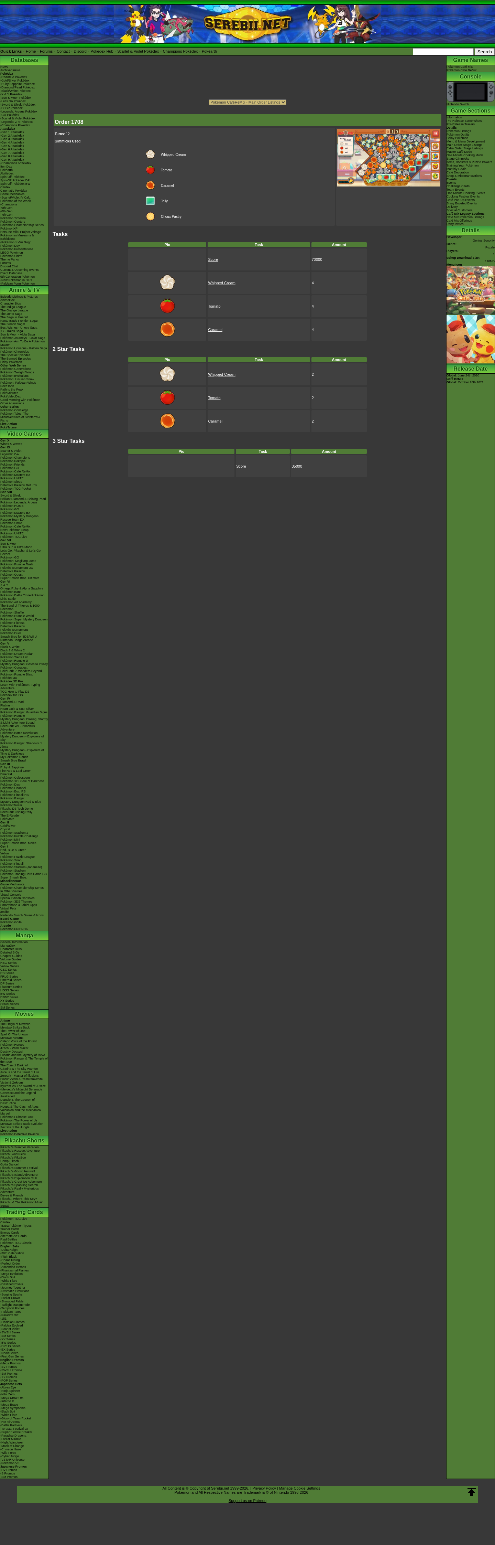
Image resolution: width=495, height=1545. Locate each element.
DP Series (7, 983)
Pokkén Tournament (14, 629)
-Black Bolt (7, 1277)
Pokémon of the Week (15, 201)
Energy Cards (9, 1232)
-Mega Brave (9, 1404)
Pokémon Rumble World (17, 616)
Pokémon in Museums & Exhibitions (17, 237)
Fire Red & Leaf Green (16, 770)
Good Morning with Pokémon (20, 400)
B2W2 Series (9, 997)
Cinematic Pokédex (13, 190)
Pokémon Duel (10, 633)
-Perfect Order (10, 1263)
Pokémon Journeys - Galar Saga (22, 338)
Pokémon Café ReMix (15, 471)
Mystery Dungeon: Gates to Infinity (24, 664)
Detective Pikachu (12, 571)
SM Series (7, 1007)
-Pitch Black (8, 1256)
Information (454, 117)
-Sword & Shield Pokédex (17, 104)
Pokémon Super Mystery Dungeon (24, 619)
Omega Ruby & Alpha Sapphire (21, 588)
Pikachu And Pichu (13, 1154)
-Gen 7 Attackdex (12, 152)
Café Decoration (458, 172)
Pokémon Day (10, 245)
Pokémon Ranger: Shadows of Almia (21, 745)
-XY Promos (8, 1377)
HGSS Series (9, 990)
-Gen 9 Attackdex (12, 159)
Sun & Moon (9, 543)
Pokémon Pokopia (12, 461)
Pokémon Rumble (12, 715)
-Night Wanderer (11, 1442)
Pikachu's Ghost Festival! (17, 1171)
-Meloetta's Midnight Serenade (21, 1089)
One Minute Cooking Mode (465, 155)
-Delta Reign (9, 1249)
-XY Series (7, 1339)
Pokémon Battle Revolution (19, 733)
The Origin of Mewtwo (15, 1024)
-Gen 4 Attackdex (12, 142)
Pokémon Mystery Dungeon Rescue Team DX (19, 517)
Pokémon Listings (459, 131)
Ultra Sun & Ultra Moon (16, 547)
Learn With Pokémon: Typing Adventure (20, 686)
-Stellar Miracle (10, 1439)
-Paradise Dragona (13, 1435)
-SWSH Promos (11, 1370)
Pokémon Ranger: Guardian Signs (23, 712)
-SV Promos (8, 1366)
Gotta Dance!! (10, 1164)
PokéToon (7, 386)
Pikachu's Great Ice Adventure (21, 1181)
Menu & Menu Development (466, 141)
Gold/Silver (7, 826)
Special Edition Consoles (17, 898)
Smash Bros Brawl (13, 760)
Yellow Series (9, 966)
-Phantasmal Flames (14, 1270)
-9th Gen (6, 208)
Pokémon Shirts (11, 256)
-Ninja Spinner (10, 1391)
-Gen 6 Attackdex (12, 149)
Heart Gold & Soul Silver (17, 709)
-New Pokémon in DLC (16, 280)
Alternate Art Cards (13, 1236)
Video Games (24, 434)
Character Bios (10, 303)
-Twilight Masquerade (15, 1305)
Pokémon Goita (11, 922)
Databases (24, 60)
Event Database (11, 273)
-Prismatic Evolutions (14, 1291)
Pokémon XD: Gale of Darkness (22, 781)
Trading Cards (24, 1212)
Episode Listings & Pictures (19, 296)
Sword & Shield (11, 495)
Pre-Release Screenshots (464, 120)
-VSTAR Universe (12, 1459)
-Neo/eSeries (9, 1353)
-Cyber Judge (9, 1456)
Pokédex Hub (102, 51)
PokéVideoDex (10, 396)
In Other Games (11, 891)
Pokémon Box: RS (13, 791)
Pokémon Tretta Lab (14, 657)
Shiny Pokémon (11, 362)
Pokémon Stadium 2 (14, 832)
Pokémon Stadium (13, 870)
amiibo (5, 912)
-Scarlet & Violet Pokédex (17, 118)
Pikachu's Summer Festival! (19, 1168)
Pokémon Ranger (12, 798)
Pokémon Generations (15, 369)
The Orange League (14, 310)
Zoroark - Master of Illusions (19, 1075)
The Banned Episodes (15, 358)
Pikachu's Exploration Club (18, 1178)
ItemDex (6, 166)
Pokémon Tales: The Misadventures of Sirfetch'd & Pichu (20, 417)
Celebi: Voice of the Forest (18, 1041)
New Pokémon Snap (14, 530)
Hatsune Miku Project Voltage (20, 232)
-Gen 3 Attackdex (12, 139)
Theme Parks (9, 259)
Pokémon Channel (13, 788)
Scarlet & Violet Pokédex (138, 51)
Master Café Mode (459, 151)
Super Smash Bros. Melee (18, 843)
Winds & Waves (11, 444)
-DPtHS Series (10, 1346)
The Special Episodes (15, 355)
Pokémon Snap (11, 860)
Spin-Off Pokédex (12, 177)
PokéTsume (8, 427)
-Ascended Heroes (13, 1267)
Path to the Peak (11, 389)
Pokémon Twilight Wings (17, 372)
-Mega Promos (10, 1363)
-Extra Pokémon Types (16, 1225)
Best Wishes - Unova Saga (18, 327)
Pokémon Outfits (458, 134)
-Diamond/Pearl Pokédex (17, 87)
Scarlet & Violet (10, 450)
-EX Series (7, 1349)
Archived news (10, 70)
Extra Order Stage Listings (465, 148)
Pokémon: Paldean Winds (18, 382)
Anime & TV (24, 290)
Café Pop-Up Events (461, 200)
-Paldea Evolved (11, 1325)
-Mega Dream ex (11, 1397)
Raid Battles (8, 1239)
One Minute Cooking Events (466, 193)
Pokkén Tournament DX (16, 567)
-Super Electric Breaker (16, 1432)
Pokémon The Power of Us (18, 1120)
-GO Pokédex (9, 115)
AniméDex (7, 300)
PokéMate (7, 819)
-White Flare (8, 1280)
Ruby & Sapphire (12, 767)
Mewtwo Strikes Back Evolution (21, 1124)
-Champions (8, 204)
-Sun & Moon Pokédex (15, 97)
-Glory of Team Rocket (15, 1418)
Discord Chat (9, 266)
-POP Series (9, 1380)
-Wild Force (8, 1453)
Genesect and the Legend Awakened (18, 1094)
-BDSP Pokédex (11, 108)
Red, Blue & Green (13, 850)
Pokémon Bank (10, 592)
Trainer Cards (9, 1229)
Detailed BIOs (10, 952)
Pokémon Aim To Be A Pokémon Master (22, 343)
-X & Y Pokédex (11, 94)
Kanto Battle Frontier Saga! (19, 320)
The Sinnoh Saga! (12, 324)
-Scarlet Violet (10, 1329)
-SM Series (8, 1336)
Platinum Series (11, 987)
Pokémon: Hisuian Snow (17, 379)
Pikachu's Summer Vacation (19, 1147)
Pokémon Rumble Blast (16, 674)
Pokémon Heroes (12, 1044)
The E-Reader (10, 815)
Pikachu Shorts (24, 1140)
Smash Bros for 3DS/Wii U (18, 636)
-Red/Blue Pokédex (13, 77)
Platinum (6, 705)
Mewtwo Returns (11, 1038)
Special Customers (460, 210)
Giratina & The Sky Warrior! (19, 1068)
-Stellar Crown (10, 1298)
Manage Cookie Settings (299, 1488)
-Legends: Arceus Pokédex (18, 111)
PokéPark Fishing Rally (16, 812)
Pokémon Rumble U (14, 660)
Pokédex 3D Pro (11, 681)
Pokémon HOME (12, 506)
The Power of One (12, 1031)
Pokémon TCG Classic (16, 1243)
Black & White (10, 647)
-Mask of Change (12, 1446)
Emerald (6, 774)
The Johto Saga (11, 314)
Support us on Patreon (247, 1501)
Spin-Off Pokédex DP (15, 180)
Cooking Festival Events (463, 196)
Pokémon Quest (11, 574)
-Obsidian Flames (12, 1322)
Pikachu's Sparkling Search (19, 1185)
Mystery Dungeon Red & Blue (20, 801)
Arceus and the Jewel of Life (19, 1072)
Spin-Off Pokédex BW (15, 183)
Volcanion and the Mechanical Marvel (21, 1111)
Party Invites (455, 224)
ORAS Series (9, 1004)
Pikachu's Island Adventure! (19, 1174)
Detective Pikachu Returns (18, 485)
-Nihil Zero (7, 1394)
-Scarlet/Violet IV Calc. (15, 197)
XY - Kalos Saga (11, 331)
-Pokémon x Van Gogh (15, 242)
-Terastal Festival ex (14, 1428)
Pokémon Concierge (14, 410)
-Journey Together (12, 1287)
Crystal (5, 829)
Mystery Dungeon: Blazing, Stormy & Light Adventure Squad (24, 720)
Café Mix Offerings (459, 220)
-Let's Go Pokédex (13, 101)
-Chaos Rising (10, 1260)
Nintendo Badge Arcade (16, 640)
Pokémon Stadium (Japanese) (21, 867)
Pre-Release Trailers (461, 124)
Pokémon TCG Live (13, 537)
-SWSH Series (10, 1332)
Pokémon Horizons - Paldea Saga (23, 348)
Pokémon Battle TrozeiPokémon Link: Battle (22, 597)
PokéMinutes (9, 393)
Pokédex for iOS (11, 695)
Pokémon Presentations (16, 249)
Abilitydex (7, 173)
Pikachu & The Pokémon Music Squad (21, 1204)
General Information (14, 942)
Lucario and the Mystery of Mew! (22, 1055)
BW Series (7, 993)
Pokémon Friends (12, 464)
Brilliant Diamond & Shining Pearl (23, 499)
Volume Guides (10, 959)
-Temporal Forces (12, 1308)
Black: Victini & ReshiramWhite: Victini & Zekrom (22, 1080)
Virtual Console (10, 894)
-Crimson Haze (10, 1449)
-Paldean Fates (10, 1311)
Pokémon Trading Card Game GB (23, 874)
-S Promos (7, 1473)
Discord (80, 51)
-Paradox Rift (9, 1315)
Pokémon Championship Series (22, 225)
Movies (24, 1014)
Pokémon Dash (11, 784)
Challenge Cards (458, 186)
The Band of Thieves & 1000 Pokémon (20, 607)
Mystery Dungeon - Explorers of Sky (22, 738)
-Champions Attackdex (15, 163)
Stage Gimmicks (458, 158)
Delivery (452, 207)
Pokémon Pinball (12, 863)
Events (451, 182)
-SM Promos (9, 1373)
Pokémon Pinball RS (14, 795)
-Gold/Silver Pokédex (15, 80)
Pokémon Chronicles (14, 351)
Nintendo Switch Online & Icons (22, 915)
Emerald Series (11, 980)
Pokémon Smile (11, 523)
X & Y (4, 585)
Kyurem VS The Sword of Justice (23, 1086)
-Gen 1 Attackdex (12, 132)
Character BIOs (11, 949)
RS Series (7, 973)
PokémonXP (9, 228)
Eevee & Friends (11, 1195)
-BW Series (8, 1342)
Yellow (4, 853)
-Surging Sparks (11, 1294)
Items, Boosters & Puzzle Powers (469, 162)
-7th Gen (6, 214)
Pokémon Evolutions (14, 375)
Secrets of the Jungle (15, 1127)
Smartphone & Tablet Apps (18, 905)
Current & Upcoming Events (19, 269)
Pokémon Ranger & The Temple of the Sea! (24, 1060)
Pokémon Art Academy (16, 602)
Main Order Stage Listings (464, 145)
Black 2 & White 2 (12, 650)
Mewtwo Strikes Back (15, 1027)
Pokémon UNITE (12, 478)
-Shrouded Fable (11, 1301)
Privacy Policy (264, 1488)
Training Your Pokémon (462, 165)
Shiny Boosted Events (462, 203)
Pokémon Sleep (11, 481)
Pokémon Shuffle (12, 612)
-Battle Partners (11, 1425)
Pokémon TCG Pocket (15, 488)
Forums (46, 51)
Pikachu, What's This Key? (18, 1199)
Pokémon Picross (12, 623)
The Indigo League (13, 307)
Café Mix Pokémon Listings (465, 217)
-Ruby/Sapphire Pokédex (17, 84)
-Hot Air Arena (10, 1422)
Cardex (5, 187)
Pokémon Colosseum (15, 777)
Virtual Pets (8, 908)
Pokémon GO (9, 468)
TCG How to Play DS (15, 691)
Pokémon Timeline (13, 218)
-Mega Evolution (11, 1274)
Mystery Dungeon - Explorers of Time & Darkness (22, 751)
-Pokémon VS (10, 1463)
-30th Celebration (12, 1253)
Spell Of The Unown (14, 1034)
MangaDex (7, 945)
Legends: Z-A (9, 454)
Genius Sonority (484, 240)
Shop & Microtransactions (464, 176)
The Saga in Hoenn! (14, 317)
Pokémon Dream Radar (16, 654)
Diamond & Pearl (12, 702)
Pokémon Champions (15, 457)
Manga (24, 935)
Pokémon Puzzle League (17, 857)
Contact (63, 51)
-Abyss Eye (8, 1387)
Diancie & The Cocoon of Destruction (17, 1101)
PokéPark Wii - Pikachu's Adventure (17, 727)
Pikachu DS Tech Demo (16, 808)
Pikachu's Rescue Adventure (20, 1150)
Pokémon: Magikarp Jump (18, 561)
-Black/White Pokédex (15, 91)
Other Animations (12, 403)
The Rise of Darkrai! (14, 1065)
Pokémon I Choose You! (17, 1117)
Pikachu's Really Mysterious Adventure (19, 1190)
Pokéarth (209, 51)
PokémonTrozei (11, 805)
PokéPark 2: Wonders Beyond (21, 671)
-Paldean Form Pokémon (17, 283)
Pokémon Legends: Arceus (18, 502)
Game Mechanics (12, 194)
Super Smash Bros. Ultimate (20, 578)
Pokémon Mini (10, 839)
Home (31, 51)
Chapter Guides (11, 956)
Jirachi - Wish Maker (14, 1048)
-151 (3, 1318)
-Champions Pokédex (15, 125)
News (4, 66)
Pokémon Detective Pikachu (19, 1134)
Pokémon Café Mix (460, 66)
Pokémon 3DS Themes (16, 901)
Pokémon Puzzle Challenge (19, 836)
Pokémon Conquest (14, 667)
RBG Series (8, 963)
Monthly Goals (456, 169)
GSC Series (8, 969)
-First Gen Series (12, 1356)
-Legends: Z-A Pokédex (16, 122)
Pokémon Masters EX (15, 475)
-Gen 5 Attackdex (12, 146)
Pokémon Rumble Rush (16, 564)
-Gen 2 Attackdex (12, 135)
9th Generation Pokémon (17, 276)
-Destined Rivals (11, 1284)
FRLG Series (9, 976)
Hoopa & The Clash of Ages (19, 1106)
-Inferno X (7, 1401)
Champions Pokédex (180, 51)
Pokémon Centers (12, 221)
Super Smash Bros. (13, 877)
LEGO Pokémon (11, 252)
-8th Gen (6, 211)
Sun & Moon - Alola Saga (17, 334)
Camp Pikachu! (10, 1161)
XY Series (7, 1000)
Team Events (455, 189)
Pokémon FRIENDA (14, 929)
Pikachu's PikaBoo (13, 1157)
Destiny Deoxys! (11, 1051)
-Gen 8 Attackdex (12, 156)
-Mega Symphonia (12, 1408)
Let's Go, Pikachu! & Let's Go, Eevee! (21, 552)
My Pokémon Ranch (14, 757)
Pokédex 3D (8, 678)
